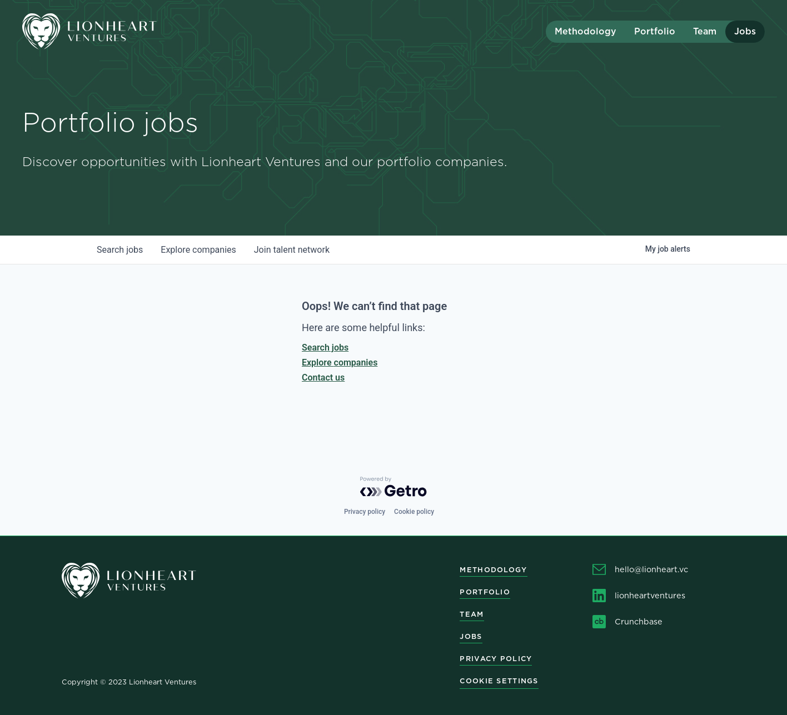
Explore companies (339, 362)
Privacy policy (364, 512)
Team (704, 31)
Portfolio (654, 31)
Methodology (585, 31)
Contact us (323, 377)
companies (198, 249)
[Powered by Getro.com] (393, 487)
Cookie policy (414, 512)
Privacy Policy (496, 658)
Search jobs (325, 347)
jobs (120, 249)
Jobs (745, 31)
